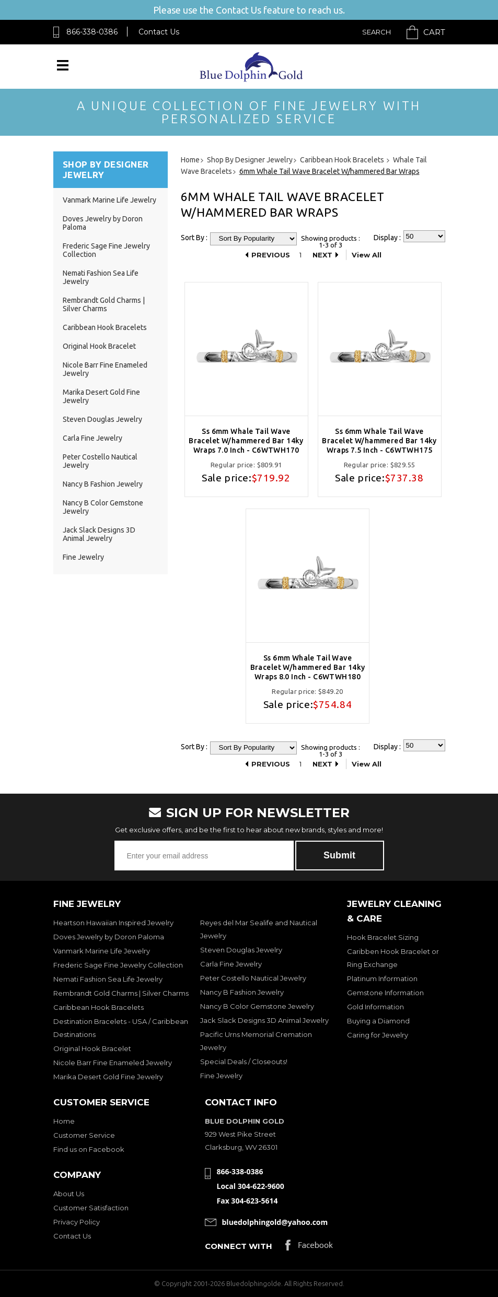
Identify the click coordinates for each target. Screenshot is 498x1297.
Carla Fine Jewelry (92, 438)
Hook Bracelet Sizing (383, 937)
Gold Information (375, 1007)
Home (64, 1121)
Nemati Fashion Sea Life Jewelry (108, 979)
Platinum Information (382, 978)
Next (322, 255)
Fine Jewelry (83, 557)
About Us (68, 1193)
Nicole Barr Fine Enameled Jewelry (112, 1062)
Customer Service (84, 1135)
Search (376, 32)
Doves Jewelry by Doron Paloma (108, 937)
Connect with (238, 1246)
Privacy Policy (76, 1222)
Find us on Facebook (88, 1149)
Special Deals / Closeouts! (243, 1061)
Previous (270, 255)
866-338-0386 (92, 32)
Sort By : (194, 237)
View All (366, 255)
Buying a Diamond (378, 1021)
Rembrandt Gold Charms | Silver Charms (104, 304)
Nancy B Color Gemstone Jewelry (257, 1006)
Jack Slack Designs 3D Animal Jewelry (99, 534)
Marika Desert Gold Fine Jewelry (108, 1076)
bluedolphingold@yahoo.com (275, 1222)
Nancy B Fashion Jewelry (103, 484)
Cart (434, 32)
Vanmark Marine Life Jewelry (109, 200)
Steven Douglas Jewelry (102, 419)
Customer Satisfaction (91, 1208)
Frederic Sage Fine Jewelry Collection (118, 965)
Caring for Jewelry (377, 1035)
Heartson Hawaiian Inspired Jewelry (113, 922)
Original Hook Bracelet (99, 346)
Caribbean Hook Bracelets (105, 327)
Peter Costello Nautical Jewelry (253, 978)
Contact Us (158, 32)
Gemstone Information (385, 992)
